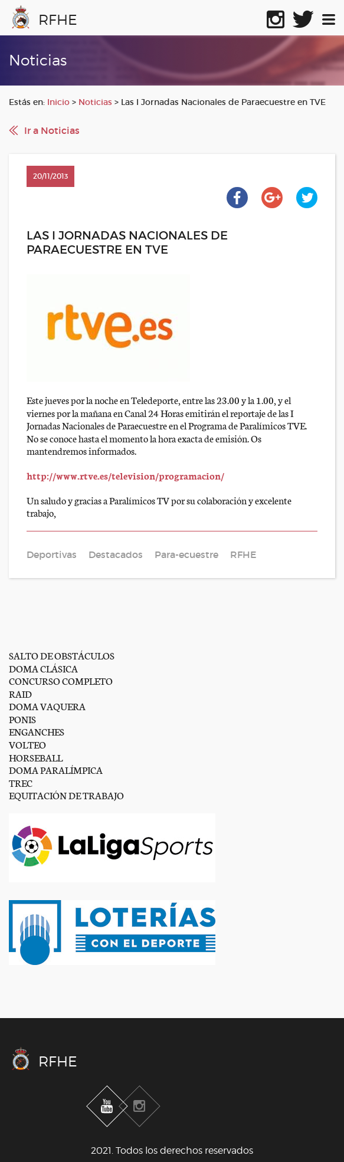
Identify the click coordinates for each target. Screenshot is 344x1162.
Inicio (58, 102)
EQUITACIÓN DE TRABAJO (66, 795)
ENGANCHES (36, 731)
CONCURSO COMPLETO (61, 680)
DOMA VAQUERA (47, 706)
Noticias (95, 102)
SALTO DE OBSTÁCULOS (61, 655)
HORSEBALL (36, 757)
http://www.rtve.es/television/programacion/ (125, 475)
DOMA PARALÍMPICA (56, 769)
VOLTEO (27, 744)
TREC (20, 782)
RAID (20, 693)
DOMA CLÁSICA (43, 668)
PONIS (22, 719)
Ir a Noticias (52, 130)
